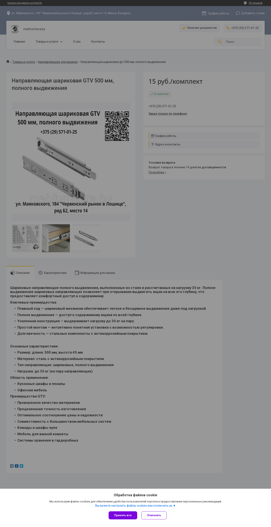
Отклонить (154, 515)
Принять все (123, 515)
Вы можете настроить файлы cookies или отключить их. (134, 505)
